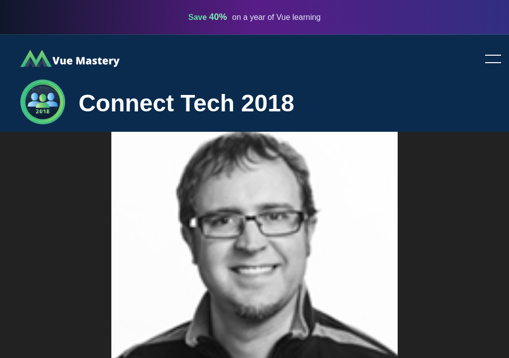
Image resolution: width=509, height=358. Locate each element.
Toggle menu (489, 60)
